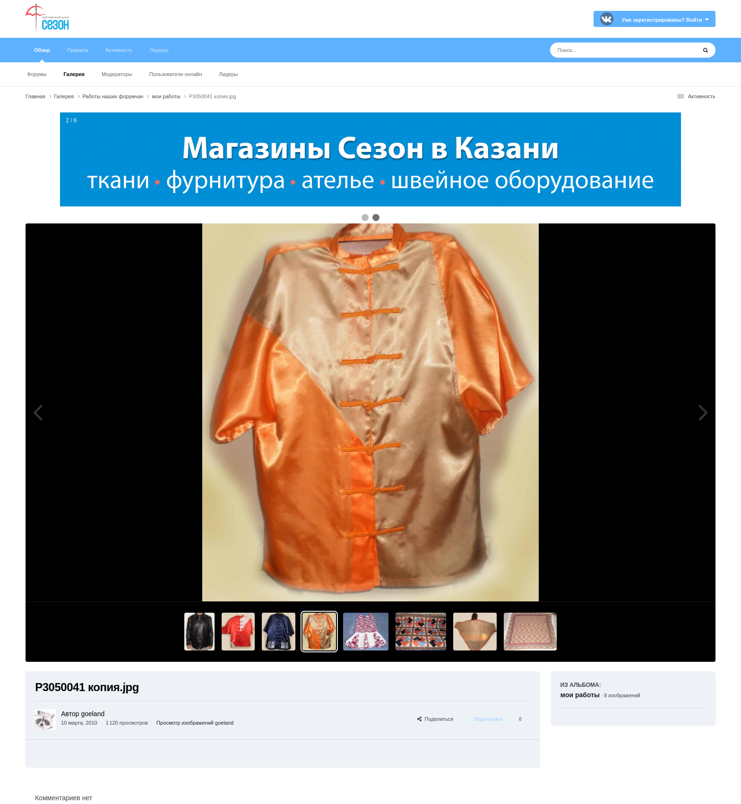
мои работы (580, 695)
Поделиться (435, 719)
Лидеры (228, 74)
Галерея (74, 74)
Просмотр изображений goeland (194, 723)
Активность (119, 50)
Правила (77, 50)
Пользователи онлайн (175, 74)
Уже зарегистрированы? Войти (665, 20)
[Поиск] (605, 50)
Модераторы (117, 74)
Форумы (36, 74)
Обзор (42, 54)
